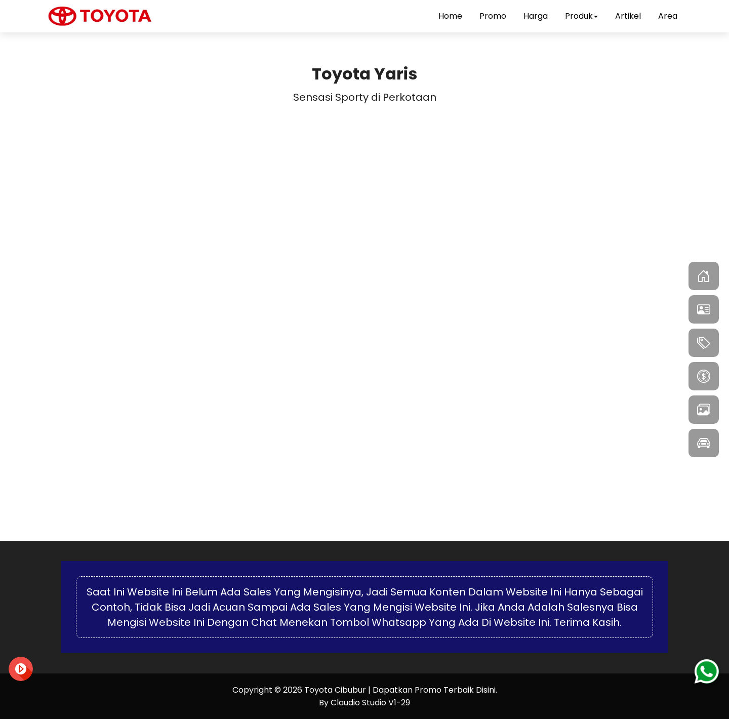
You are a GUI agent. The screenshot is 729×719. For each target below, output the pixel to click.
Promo (492, 16)
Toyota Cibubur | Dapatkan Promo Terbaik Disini (400, 690)
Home (450, 16)
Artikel (628, 16)
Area (667, 16)
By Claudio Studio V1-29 (364, 702)
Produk (581, 16)
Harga (535, 16)
